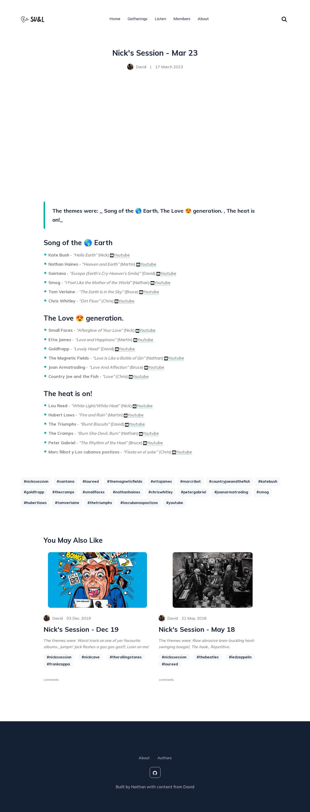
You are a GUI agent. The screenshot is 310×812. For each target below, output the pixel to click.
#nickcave (91, 657)
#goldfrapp (34, 492)
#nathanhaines (126, 492)
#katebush (267, 481)
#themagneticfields (124, 481)
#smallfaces (94, 492)
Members (181, 18)
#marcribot (190, 481)
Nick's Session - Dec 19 (81, 629)
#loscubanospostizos (139, 502)
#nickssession (36, 481)
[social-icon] (155, 772)
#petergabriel (193, 492)
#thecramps (63, 492)
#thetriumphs (99, 502)
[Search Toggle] (284, 19)
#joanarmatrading (231, 492)
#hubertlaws (35, 502)
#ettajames (161, 481)
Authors (164, 757)
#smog (262, 492)
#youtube (174, 502)
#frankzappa (58, 664)
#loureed (91, 481)
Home (114, 18)
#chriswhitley (160, 492)
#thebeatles (208, 657)
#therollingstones (126, 657)
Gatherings (137, 18)
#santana (65, 481)
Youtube (120, 254)
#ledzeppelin (240, 657)
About (203, 18)
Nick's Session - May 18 (197, 629)
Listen (160, 18)
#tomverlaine (67, 502)
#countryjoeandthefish (229, 481)
